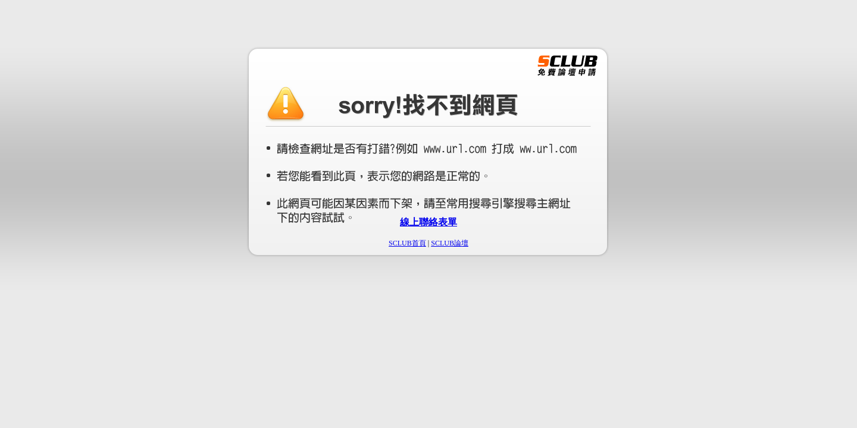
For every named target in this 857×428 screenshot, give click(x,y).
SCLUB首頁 (407, 243)
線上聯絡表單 (428, 222)
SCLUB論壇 (449, 243)
